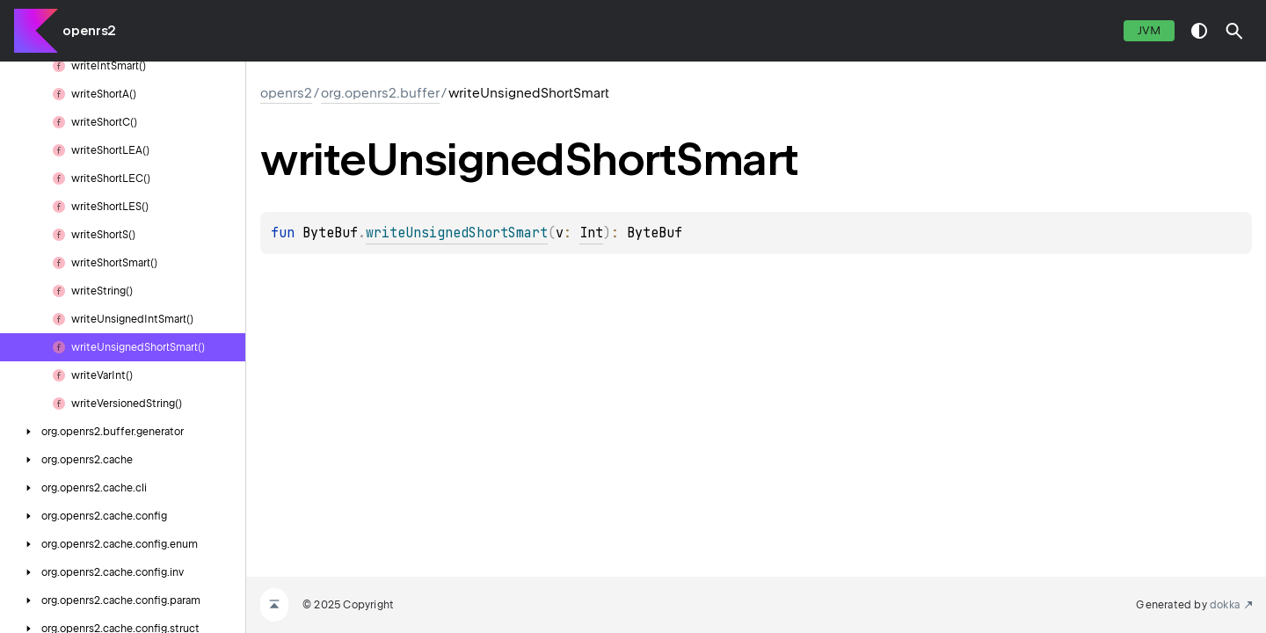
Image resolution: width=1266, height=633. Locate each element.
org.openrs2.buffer (380, 93)
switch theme (1199, 30)
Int (591, 233)
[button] (1234, 30)
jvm (1149, 30)
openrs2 (89, 31)
